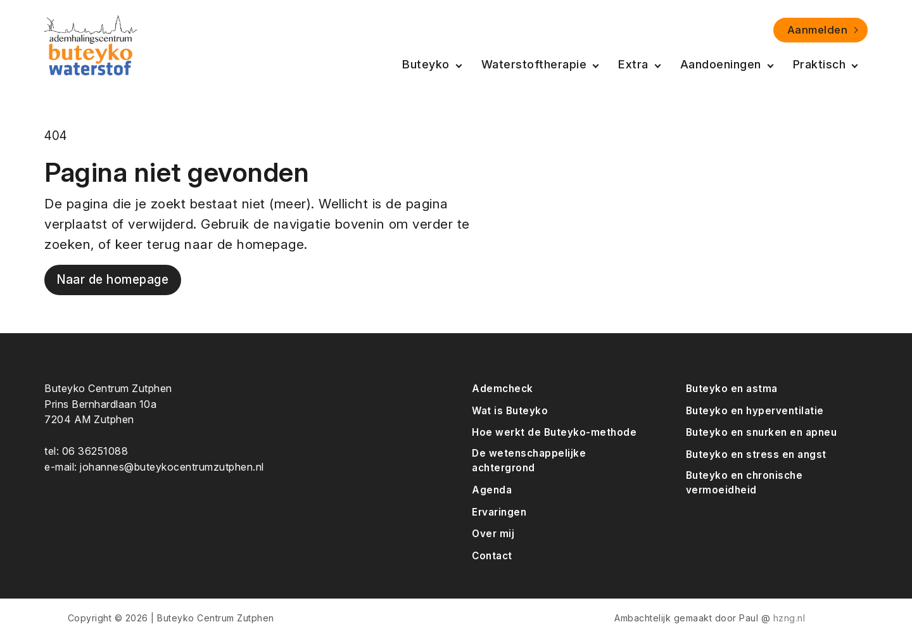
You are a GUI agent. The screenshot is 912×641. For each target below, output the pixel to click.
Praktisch (819, 64)
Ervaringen (499, 512)
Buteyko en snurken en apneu (761, 432)
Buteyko (426, 64)
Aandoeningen (720, 64)
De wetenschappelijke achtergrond (529, 460)
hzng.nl (789, 617)
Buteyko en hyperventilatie (755, 411)
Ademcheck (502, 389)
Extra (633, 64)
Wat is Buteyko (510, 411)
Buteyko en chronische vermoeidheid (744, 482)
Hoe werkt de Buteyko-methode (554, 432)
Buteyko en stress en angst (756, 454)
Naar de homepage (112, 279)
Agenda (492, 490)
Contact (492, 556)
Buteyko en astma (732, 389)
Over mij (493, 534)
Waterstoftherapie (534, 64)
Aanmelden (817, 29)
